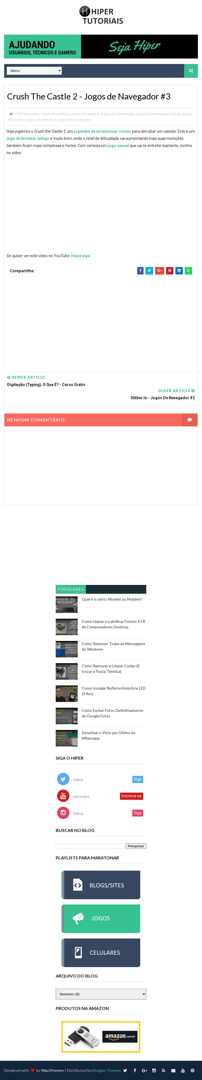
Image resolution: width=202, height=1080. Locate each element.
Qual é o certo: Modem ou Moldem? (112, 599)
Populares (71, 589)
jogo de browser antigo (28, 138)
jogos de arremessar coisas (158, 114)
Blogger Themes (106, 1070)
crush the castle (26, 114)
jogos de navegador (75, 120)
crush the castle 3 (85, 114)
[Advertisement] (101, 320)
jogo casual (118, 145)
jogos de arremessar (117, 114)
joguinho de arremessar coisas (102, 131)
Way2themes (52, 1070)
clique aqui (80, 256)
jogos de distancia (42, 120)
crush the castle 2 (55, 114)
